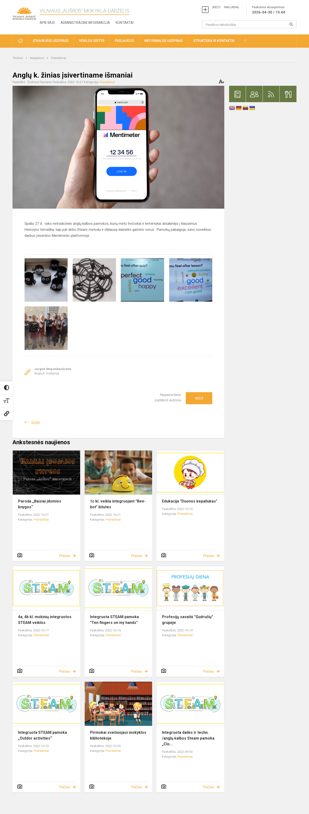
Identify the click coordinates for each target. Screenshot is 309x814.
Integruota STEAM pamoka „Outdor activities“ (42, 735)
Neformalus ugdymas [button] (163, 41)
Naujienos (37, 58)
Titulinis (18, 58)
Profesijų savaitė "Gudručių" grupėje (187, 620)
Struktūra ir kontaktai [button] (214, 41)
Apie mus (47, 23)
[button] (20, 41)
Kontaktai (125, 23)
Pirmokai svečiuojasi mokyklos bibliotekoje (118, 735)
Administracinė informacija (85, 23)
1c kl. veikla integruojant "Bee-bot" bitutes (118, 504)
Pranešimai (58, 58)
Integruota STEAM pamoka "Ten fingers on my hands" (114, 620)
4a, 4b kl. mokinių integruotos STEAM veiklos (44, 620)
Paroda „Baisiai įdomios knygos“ (39, 504)
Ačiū (199, 398)
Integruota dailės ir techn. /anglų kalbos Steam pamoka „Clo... (188, 738)
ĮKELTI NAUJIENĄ (225, 7)
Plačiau (64, 556)
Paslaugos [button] (124, 41)
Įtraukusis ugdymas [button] (51, 41)
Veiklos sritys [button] (91, 41)
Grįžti (35, 422)
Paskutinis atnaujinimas (268, 10)
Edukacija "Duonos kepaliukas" (189, 501)
